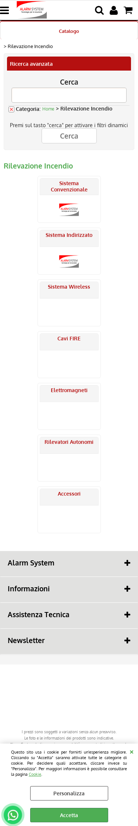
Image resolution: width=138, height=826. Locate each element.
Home (48, 109)
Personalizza (69, 793)
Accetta (69, 815)
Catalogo (69, 31)
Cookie (35, 774)
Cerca (69, 81)
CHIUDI (131, 751)
